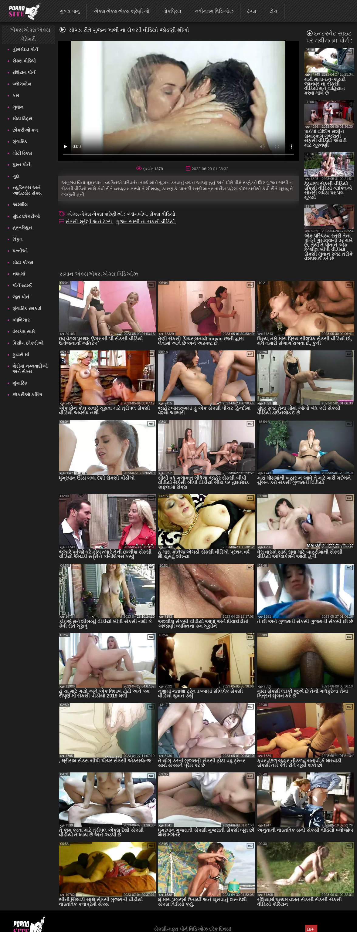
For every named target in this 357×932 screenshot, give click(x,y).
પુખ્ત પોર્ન (21, 164)
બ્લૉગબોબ (21, 83)
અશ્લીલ (20, 204)
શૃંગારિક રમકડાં (26, 308)
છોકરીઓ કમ (25, 130)
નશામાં (18, 273)
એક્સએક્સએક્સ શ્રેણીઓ (121, 11)
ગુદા (15, 176)
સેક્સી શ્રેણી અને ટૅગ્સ (89, 221)
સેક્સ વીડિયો (24, 60)
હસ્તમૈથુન (22, 227)
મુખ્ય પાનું (70, 11)
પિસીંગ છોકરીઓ (27, 343)
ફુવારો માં (20, 354)
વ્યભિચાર (21, 319)
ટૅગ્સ (251, 11)
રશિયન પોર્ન (23, 72)
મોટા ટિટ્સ (22, 118)
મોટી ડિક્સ (22, 153)
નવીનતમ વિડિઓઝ (214, 11)
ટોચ (273, 11)
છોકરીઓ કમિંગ (27, 394)
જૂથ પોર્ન (20, 296)
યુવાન (17, 107)
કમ (15, 95)
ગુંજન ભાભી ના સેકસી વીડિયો (145, 221)
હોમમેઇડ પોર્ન (25, 49)
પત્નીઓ (20, 250)
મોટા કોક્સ (22, 262)
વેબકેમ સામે (23, 331)
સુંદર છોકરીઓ (26, 216)
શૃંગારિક (19, 141)
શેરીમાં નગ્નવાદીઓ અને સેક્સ (30, 368)
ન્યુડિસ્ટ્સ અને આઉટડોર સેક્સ (27, 190)
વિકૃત (17, 239)
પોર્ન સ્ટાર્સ (22, 285)
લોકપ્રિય (171, 11)
